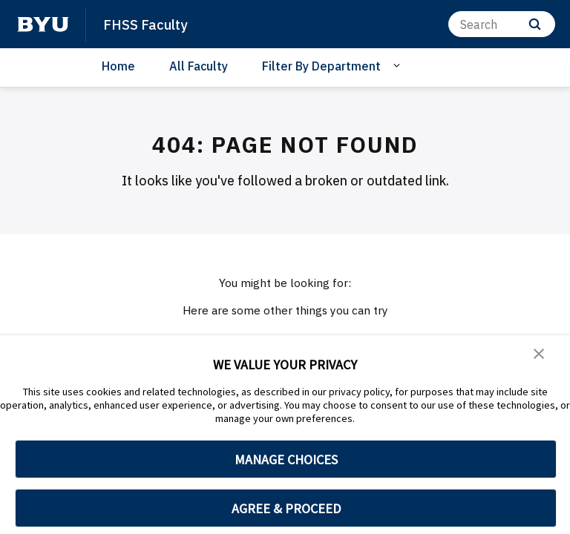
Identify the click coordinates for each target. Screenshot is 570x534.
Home (118, 66)
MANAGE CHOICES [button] (286, 459)
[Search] (501, 24)
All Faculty (198, 66)
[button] (540, 356)
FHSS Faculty (151, 23)
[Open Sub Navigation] (398, 65)
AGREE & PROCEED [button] (286, 508)
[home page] (43, 24)
